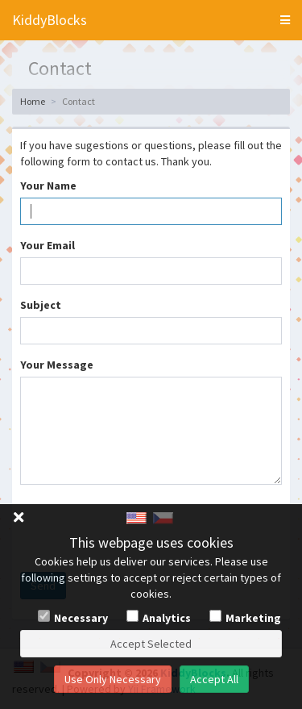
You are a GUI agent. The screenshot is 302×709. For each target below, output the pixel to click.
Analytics (167, 618)
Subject (40, 305)
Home (32, 101)
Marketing (253, 618)
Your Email (47, 245)
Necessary (81, 618)
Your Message (56, 364)
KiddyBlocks (49, 19)
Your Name (48, 185)
